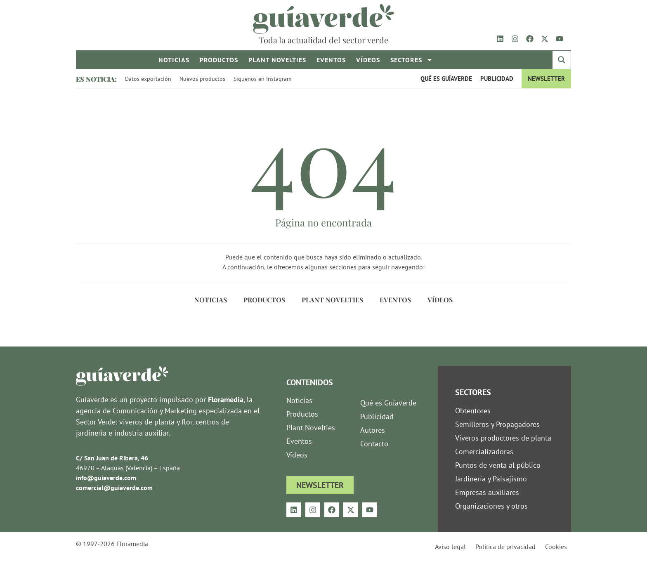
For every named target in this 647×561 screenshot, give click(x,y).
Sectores (411, 59)
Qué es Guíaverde (446, 78)
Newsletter (546, 78)
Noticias (173, 60)
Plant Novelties (332, 299)
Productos (219, 60)
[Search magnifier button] (561, 60)
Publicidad (496, 78)
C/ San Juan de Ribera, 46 (112, 458)
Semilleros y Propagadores (497, 424)
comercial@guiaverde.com (114, 487)
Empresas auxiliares (487, 492)
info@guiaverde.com (106, 478)
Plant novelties (277, 60)
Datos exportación (148, 78)
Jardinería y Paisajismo (491, 478)
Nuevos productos (202, 78)
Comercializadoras (484, 451)
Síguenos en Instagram (262, 78)
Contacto (374, 443)
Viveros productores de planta (503, 438)
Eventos (331, 60)
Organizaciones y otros (491, 506)
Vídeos (368, 60)
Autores (372, 430)
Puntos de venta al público (498, 465)
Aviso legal (450, 546)
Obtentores (473, 410)
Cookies (556, 546)
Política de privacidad (505, 546)
